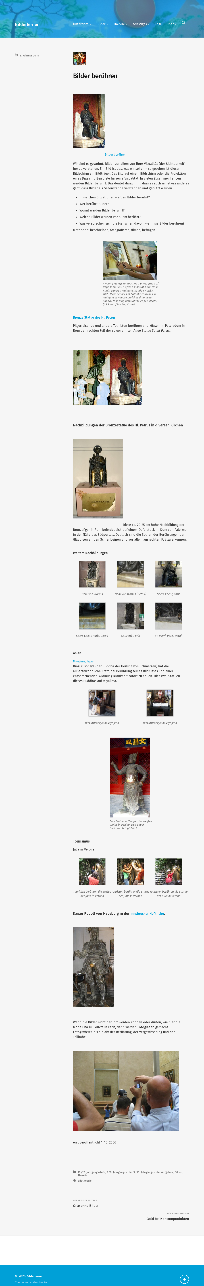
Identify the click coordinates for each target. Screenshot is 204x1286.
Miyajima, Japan (84, 666)
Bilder (101, 24)
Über (170, 24)
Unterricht (81, 24)
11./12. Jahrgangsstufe (93, 1179)
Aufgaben (175, 1179)
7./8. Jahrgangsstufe (123, 1179)
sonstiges (140, 24)
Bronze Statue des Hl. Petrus (96, 319)
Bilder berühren (116, 156)
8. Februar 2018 (30, 55)
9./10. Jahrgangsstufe (153, 1179)
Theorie (119, 24)
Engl (158, 24)
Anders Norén (39, 1274)
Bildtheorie (85, 1188)
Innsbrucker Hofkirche (148, 918)
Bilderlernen (31, 24)
